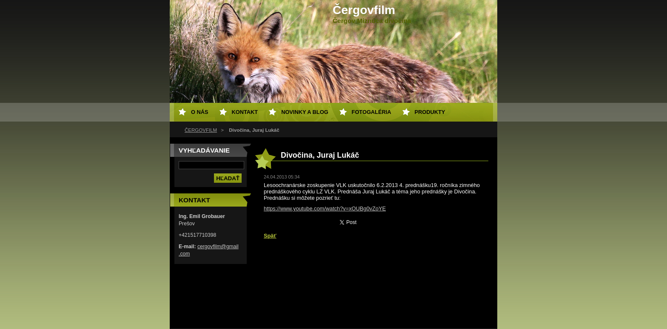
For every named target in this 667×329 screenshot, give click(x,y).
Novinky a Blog (304, 112)
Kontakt (245, 112)
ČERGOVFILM (201, 130)
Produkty (430, 112)
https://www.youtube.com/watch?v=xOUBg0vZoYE (325, 208)
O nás (199, 112)
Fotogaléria (371, 112)
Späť (270, 236)
